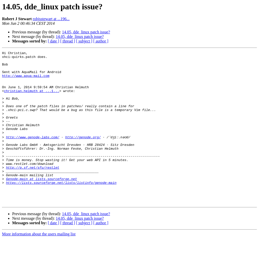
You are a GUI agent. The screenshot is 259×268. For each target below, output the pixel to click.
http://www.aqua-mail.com (25, 81)
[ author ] (101, 41)
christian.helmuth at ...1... (31, 99)
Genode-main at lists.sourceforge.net (41, 204)
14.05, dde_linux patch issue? (86, 32)
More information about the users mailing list (39, 263)
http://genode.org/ (83, 153)
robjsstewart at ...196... (51, 19)
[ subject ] (84, 41)
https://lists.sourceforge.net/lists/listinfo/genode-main (61, 208)
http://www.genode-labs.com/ (32, 153)
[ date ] (53, 41)
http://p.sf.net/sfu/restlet (32, 190)
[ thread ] (67, 41)
